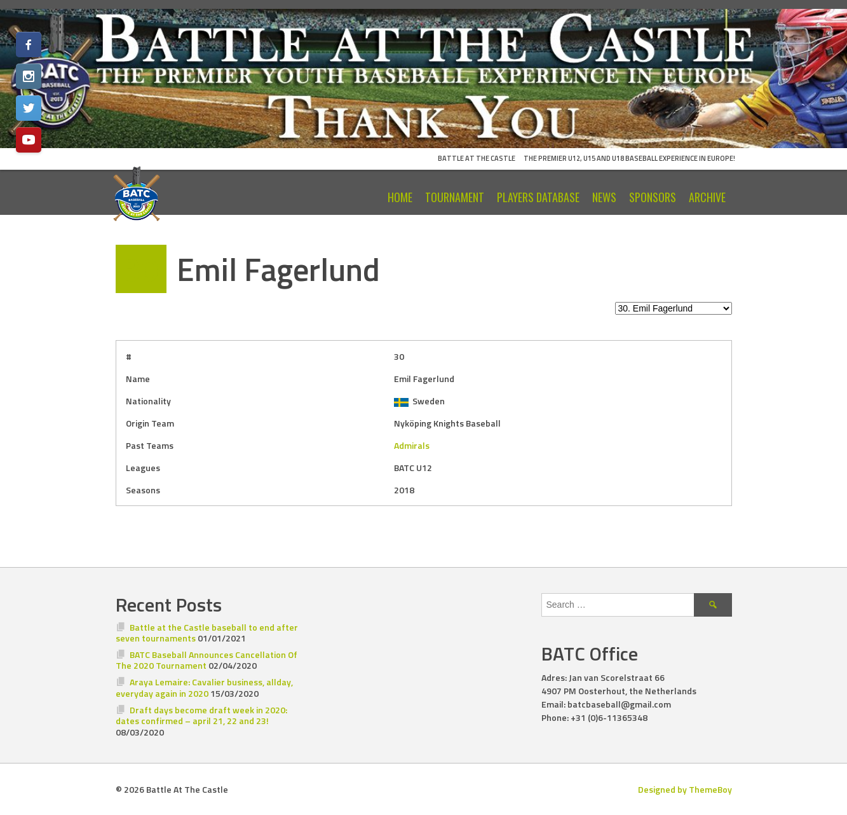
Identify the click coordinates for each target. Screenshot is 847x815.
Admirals (412, 445)
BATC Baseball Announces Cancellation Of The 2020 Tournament (207, 660)
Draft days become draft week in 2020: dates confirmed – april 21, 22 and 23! (202, 715)
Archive (707, 197)
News (604, 197)
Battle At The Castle (476, 158)
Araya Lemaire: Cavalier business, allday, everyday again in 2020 (205, 687)
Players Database (538, 197)
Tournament (454, 197)
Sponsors (652, 197)
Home (400, 197)
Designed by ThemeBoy (685, 789)
